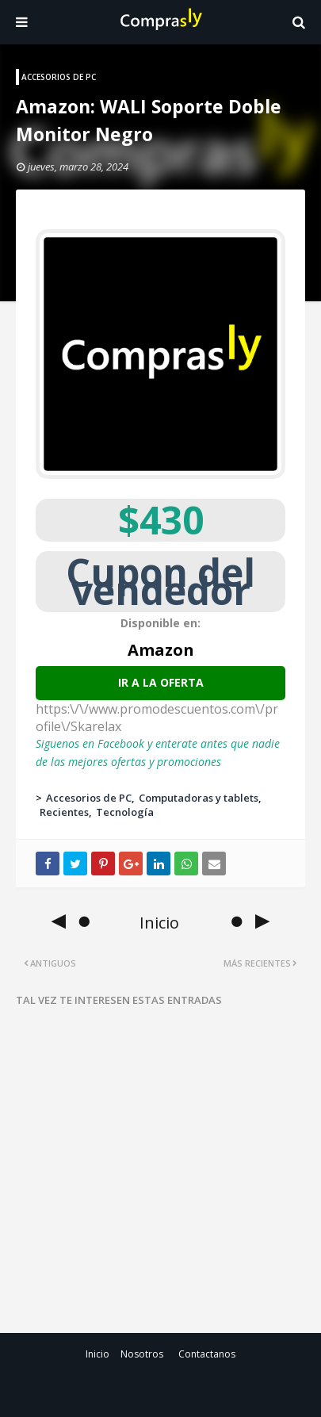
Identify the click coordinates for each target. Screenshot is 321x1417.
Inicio (97, 1354)
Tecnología (125, 812)
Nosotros (141, 1354)
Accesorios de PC (89, 798)
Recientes (64, 812)
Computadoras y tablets (198, 798)
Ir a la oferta (161, 682)
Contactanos (206, 1354)
